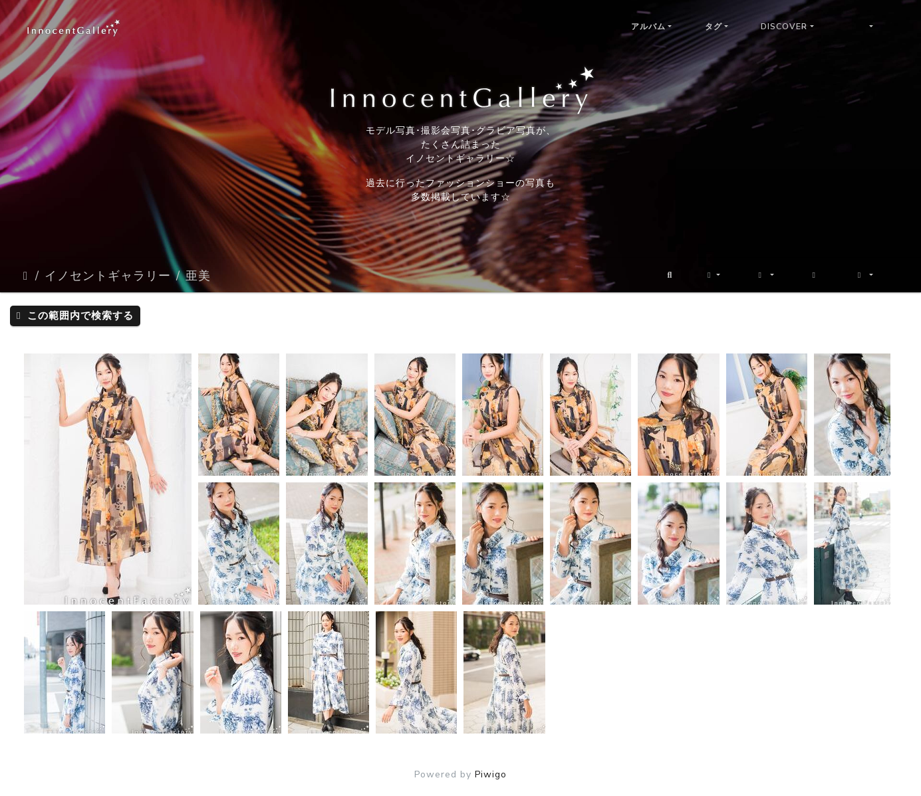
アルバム (648, 26)
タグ (713, 26)
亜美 (198, 276)
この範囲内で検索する (75, 315)
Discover (784, 26)
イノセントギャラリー (108, 276)
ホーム (26, 275)
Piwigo (491, 774)
